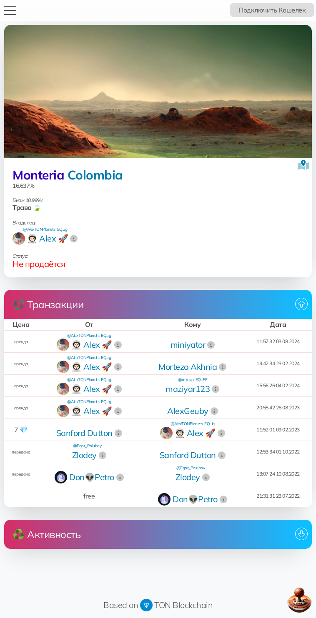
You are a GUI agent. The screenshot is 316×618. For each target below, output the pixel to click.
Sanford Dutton (84, 433)
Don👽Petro (91, 477)
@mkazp (186, 379)
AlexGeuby (187, 411)
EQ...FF (202, 379)
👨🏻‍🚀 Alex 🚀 (47, 238)
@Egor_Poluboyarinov (93, 446)
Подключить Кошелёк (272, 10)
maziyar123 (188, 389)
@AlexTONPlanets (39, 229)
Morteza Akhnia (187, 366)
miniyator (188, 344)
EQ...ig (62, 229)
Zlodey (84, 455)
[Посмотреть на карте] (303, 165)
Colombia (95, 175)
